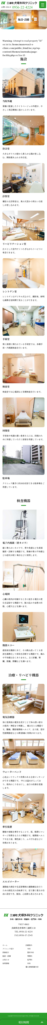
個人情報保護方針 (32, 967)
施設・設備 (7, 956)
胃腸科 (29, 956)
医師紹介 (6, 952)
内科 (29, 963)
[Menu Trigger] (42, 4)
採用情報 (6, 963)
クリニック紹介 (8, 949)
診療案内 (29, 945)
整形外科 (30, 952)
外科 (29, 949)
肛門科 (29, 959)
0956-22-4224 (22, 7)
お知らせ (6, 959)
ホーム (5, 945)
